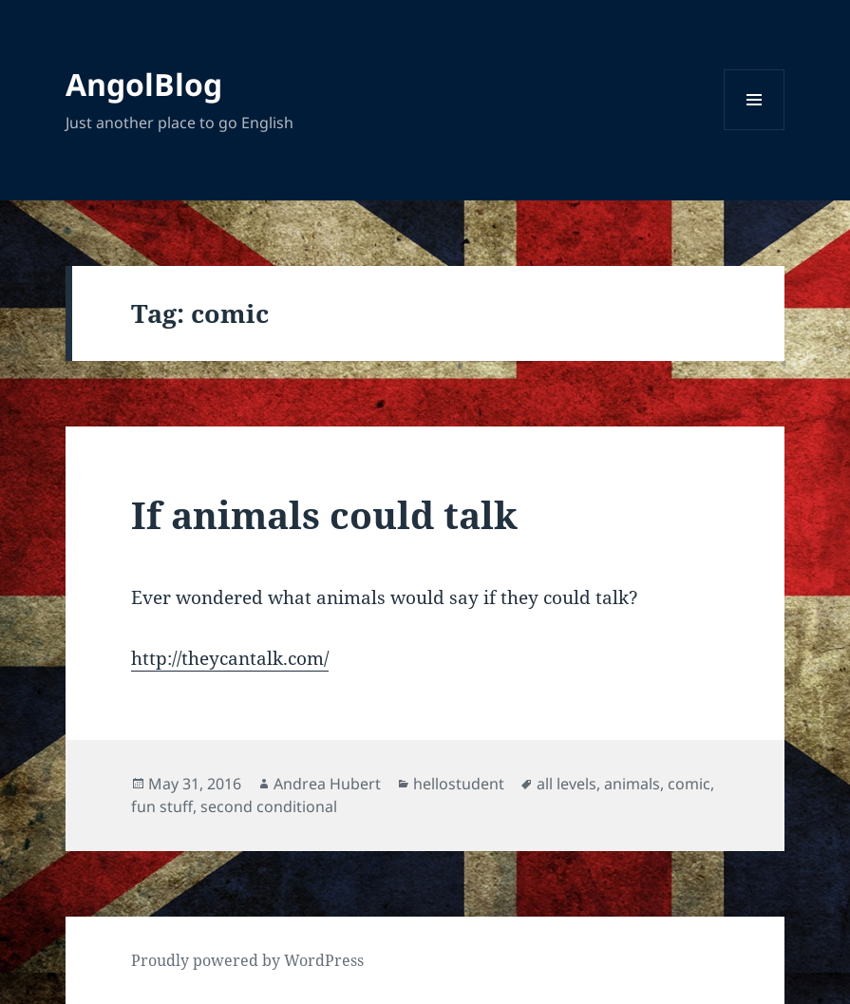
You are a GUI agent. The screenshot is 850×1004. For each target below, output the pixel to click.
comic (689, 783)
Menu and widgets (754, 129)
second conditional (268, 806)
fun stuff (162, 806)
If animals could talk (324, 514)
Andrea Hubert (327, 783)
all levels (566, 783)
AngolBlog (144, 84)
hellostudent (458, 783)
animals (632, 783)
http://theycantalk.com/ (230, 658)
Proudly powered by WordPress (247, 960)
